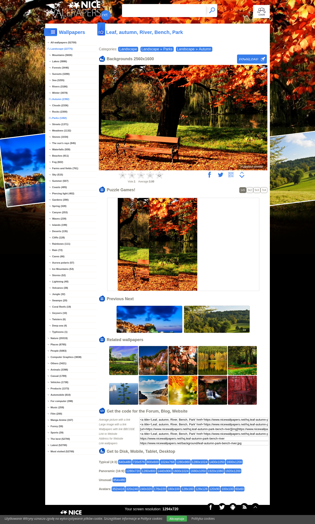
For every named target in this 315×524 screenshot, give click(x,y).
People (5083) (59, 350)
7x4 (264, 190)
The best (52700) (60, 438)
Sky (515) (57, 174)
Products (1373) (60, 388)
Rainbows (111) (61, 243)
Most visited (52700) (62, 451)
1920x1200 (233, 471)
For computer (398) (62, 401)
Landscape (128, 49)
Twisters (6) (59, 319)
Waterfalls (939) (61, 149)
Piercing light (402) (63, 193)
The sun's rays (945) (64, 143)
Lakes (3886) (59, 61)
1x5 (243, 190)
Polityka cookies (203, 518)
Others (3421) (58, 363)
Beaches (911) (60, 155)
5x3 (257, 190)
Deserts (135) (60, 231)
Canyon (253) (60, 212)
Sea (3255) (58, 80)
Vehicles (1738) (59, 382)
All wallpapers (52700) (63, 42)
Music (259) (57, 407)
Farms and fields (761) (65, 168)
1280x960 (183, 462)
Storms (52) (59, 275)
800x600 (153, 462)
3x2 (250, 190)
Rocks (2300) (59, 111)
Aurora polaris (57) (63, 262)
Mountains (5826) (62, 55)
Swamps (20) (59, 300)
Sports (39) (57, 432)
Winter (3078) (60, 92)
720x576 (139, 462)
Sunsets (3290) (61, 74)
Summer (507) (60, 181)
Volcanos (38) (60, 287)
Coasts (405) (59, 187)
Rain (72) (57, 250)
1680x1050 (198, 471)
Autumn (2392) (60, 99)
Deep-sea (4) (59, 325)
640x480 (125, 462)
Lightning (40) (60, 281)
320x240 (132, 489)
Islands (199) (59, 225)
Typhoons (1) (59, 332)
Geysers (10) (59, 313)
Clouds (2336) (60, 105)
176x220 (160, 489)
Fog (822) (57, 162)
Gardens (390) (60, 199)
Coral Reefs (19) (61, 306)
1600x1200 (234, 462)
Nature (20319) (59, 338)
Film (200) (56, 413)
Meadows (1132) (61, 130)
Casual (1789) (59, 376)
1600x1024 (181, 471)
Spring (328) (59, 206)
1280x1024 (199, 462)
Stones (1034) (60, 136)
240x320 (146, 489)
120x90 (214, 489)
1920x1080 (215, 471)
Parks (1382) (59, 118)
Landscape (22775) (62, 48)
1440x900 (164, 471)
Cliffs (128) (58, 237)
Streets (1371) (60, 124)
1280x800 (149, 471)
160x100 (174, 489)
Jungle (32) (58, 294)
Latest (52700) (59, 445)
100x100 (227, 489)
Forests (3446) (60, 67)
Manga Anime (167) (62, 420)
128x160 (188, 489)
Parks (168, 49)
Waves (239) (59, 218)
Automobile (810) (61, 394)
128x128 (201, 489)
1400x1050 (217, 462)
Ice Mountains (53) (63, 269)
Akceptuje (176, 519)
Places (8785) (58, 344)
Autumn (205, 49)
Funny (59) (57, 426)
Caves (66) (58, 256)
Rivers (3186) (60, 86)
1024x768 (167, 462)
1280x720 (133, 471)
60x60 (239, 489)
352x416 (118, 489)
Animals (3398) (59, 369)
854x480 (119, 480)
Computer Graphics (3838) (66, 357)
